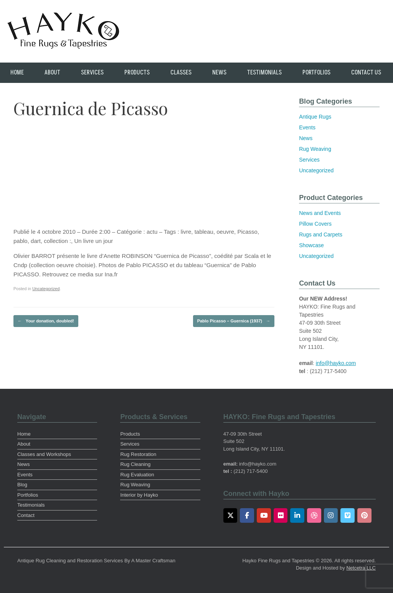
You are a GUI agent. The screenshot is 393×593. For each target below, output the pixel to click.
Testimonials (264, 72)
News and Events (320, 213)
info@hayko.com (336, 363)
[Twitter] (230, 515)
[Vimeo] (347, 515)
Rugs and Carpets (320, 234)
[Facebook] (247, 515)
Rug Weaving (315, 149)
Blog (22, 484)
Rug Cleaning (135, 464)
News (219, 72)
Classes (181, 72)
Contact (26, 515)
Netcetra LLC (361, 568)
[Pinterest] (364, 515)
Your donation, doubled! (46, 321)
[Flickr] (281, 515)
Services (92, 72)
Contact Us (366, 72)
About (52, 72)
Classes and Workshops (44, 454)
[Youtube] (264, 515)
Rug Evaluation (137, 474)
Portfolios (316, 72)
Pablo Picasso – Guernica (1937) (233, 321)
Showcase (311, 245)
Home (17, 72)
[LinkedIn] (297, 515)
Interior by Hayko (139, 495)
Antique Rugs (315, 117)
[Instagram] (331, 515)
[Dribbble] (314, 515)
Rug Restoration (138, 454)
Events (307, 127)
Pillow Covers (315, 224)
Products (137, 72)
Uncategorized (45, 288)
